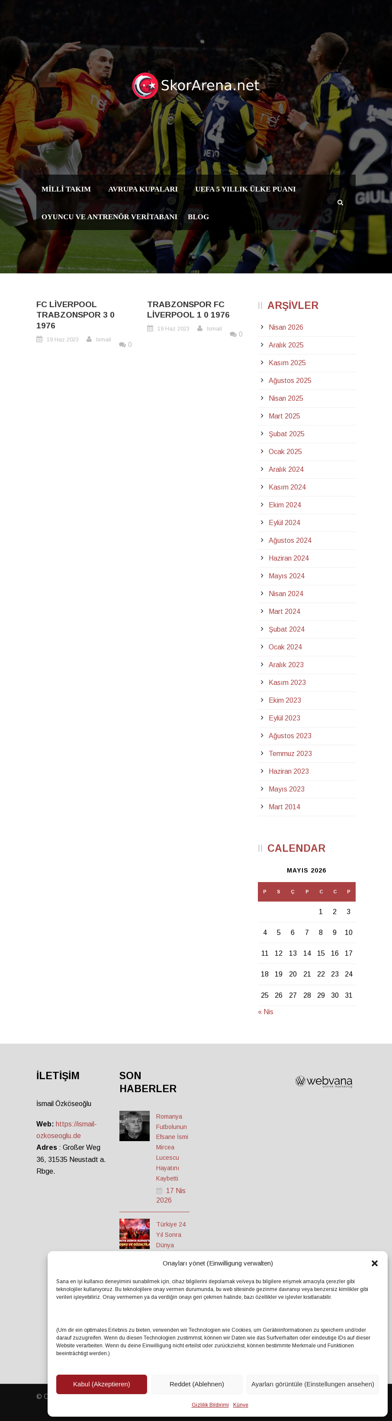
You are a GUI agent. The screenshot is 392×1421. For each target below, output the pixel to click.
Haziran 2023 (289, 771)
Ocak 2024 (285, 647)
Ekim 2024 (285, 505)
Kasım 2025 (287, 363)
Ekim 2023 (285, 700)
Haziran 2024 (289, 558)
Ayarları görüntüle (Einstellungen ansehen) (312, 1384)
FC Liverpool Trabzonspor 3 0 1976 (75, 315)
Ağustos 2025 (290, 380)
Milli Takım (66, 189)
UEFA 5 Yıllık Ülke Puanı (245, 189)
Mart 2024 (284, 611)
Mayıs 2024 (287, 576)
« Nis (265, 1011)
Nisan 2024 (286, 593)
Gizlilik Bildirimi (210, 1405)
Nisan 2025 (286, 398)
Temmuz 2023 (290, 753)
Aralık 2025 (286, 345)
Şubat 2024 (287, 629)
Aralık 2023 (286, 664)
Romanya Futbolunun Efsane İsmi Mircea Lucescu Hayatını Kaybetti (172, 1147)
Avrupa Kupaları (143, 189)
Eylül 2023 (284, 718)
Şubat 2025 (287, 434)
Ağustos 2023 (290, 736)
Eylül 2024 (284, 522)
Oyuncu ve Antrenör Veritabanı (109, 217)
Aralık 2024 (286, 469)
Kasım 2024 (287, 487)
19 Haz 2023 (63, 339)
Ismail (103, 339)
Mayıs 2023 (287, 789)
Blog (198, 217)
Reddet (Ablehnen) (197, 1384)
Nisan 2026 (286, 327)
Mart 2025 (284, 416)
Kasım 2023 (287, 682)
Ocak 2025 (285, 451)
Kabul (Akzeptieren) (101, 1384)
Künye (240, 1405)
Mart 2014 (284, 807)
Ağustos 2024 (290, 540)
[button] (374, 1263)
